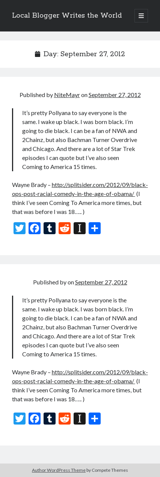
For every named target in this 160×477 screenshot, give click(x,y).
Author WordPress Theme (59, 470)
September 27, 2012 (115, 94)
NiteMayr (67, 94)
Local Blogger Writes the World (67, 15)
